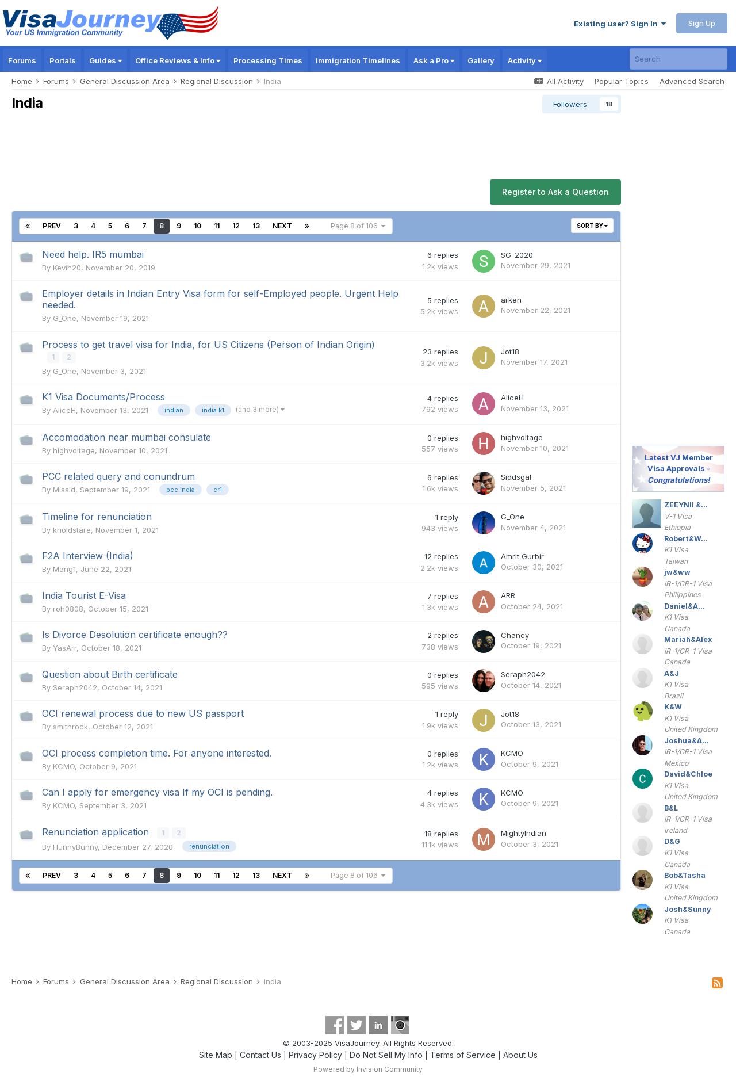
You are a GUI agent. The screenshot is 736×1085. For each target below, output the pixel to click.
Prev (52, 225)
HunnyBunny (75, 845)
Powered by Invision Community (368, 1068)
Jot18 (510, 351)
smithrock (70, 726)
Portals (62, 60)
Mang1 (64, 568)
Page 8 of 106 (358, 225)
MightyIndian (523, 832)
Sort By (592, 225)
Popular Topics (622, 81)
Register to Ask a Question (555, 192)
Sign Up (701, 23)
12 (236, 225)
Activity (525, 60)
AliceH (64, 409)
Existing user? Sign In (620, 23)
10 (197, 225)
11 (217, 225)
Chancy (515, 634)
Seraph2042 (75, 687)
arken (511, 299)
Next (282, 225)
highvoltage (74, 449)
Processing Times (267, 60)
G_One (64, 318)
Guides (105, 60)
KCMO (64, 765)
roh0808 (68, 608)
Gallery (480, 60)
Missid (64, 489)
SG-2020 (517, 254)
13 (256, 225)
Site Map (215, 1054)
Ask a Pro (433, 60)
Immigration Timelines (358, 60)
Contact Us (260, 1054)
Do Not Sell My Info (386, 1054)
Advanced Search (692, 81)
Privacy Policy (315, 1054)
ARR (508, 595)
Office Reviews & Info (177, 60)
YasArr (64, 647)
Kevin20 (67, 267)
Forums (22, 60)
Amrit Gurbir (522, 555)
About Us (520, 1054)
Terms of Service (463, 1054)
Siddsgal (516, 477)
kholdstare (72, 529)
